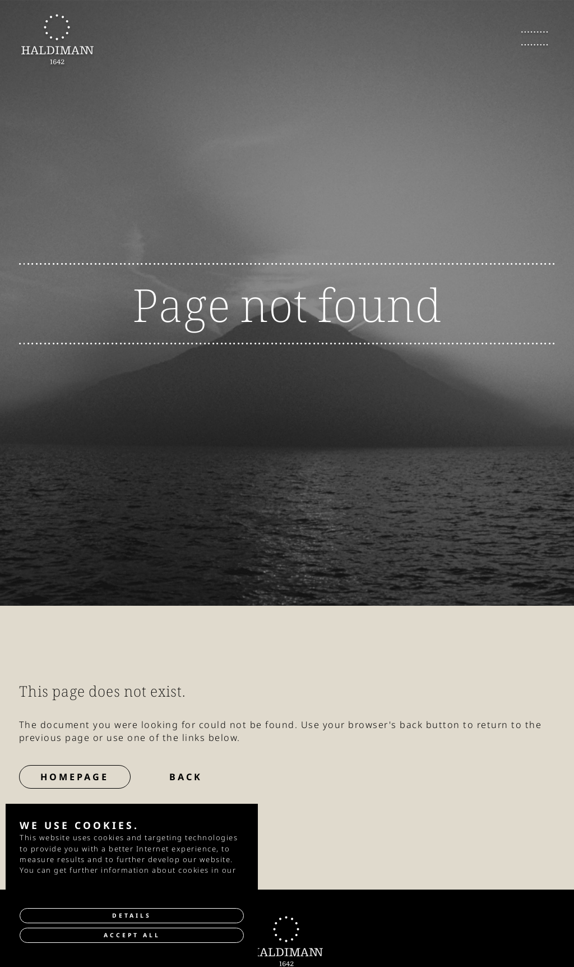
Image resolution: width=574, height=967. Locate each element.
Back (185, 777)
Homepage (74, 777)
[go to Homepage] (57, 39)
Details (131, 915)
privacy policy (47, 881)
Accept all (132, 935)
